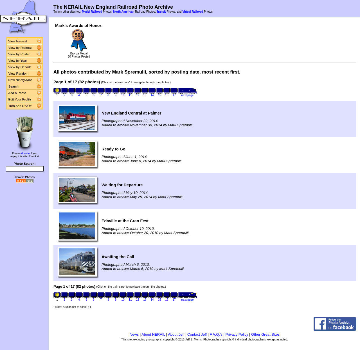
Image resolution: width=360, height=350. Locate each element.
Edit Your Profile (20, 99)
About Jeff (176, 334)
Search (13, 86)
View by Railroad (20, 47)
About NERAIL (153, 334)
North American (123, 11)
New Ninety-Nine (20, 80)
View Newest (17, 41)
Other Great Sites (265, 334)
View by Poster (19, 54)
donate (25, 153)
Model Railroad (92, 11)
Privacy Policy (237, 334)
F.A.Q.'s (216, 334)
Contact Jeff (197, 334)
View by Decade (20, 67)
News (134, 334)
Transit (161, 11)
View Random (18, 73)
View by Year (17, 60)
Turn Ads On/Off (20, 105)
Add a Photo (17, 93)
